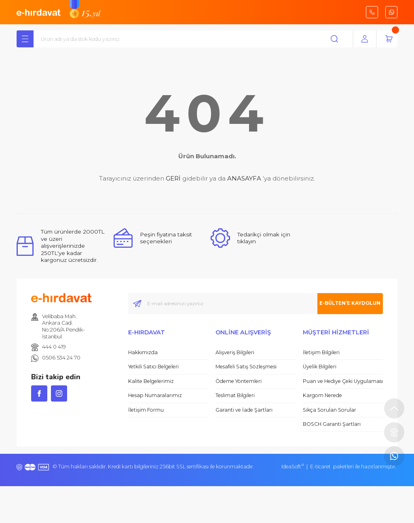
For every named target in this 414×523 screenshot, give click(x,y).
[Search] (195, 40)
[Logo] (39, 12)
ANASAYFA (244, 179)
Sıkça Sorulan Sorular (329, 411)
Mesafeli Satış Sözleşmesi (246, 368)
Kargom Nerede (322, 396)
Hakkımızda (143, 354)
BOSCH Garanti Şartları (332, 425)
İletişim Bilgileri (321, 354)
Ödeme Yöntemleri (238, 382)
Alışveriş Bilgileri (234, 354)
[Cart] (388, 40)
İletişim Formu (146, 411)
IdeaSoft (292, 468)
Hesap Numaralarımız (155, 396)
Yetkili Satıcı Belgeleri (153, 368)
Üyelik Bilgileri (319, 368)
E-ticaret (320, 468)
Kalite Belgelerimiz (151, 382)
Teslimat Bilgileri (235, 396)
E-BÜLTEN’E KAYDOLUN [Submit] (341, 304)
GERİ (173, 179)
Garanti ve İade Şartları (243, 411)
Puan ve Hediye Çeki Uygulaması (343, 382)
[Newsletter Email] (255, 304)
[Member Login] (364, 40)
